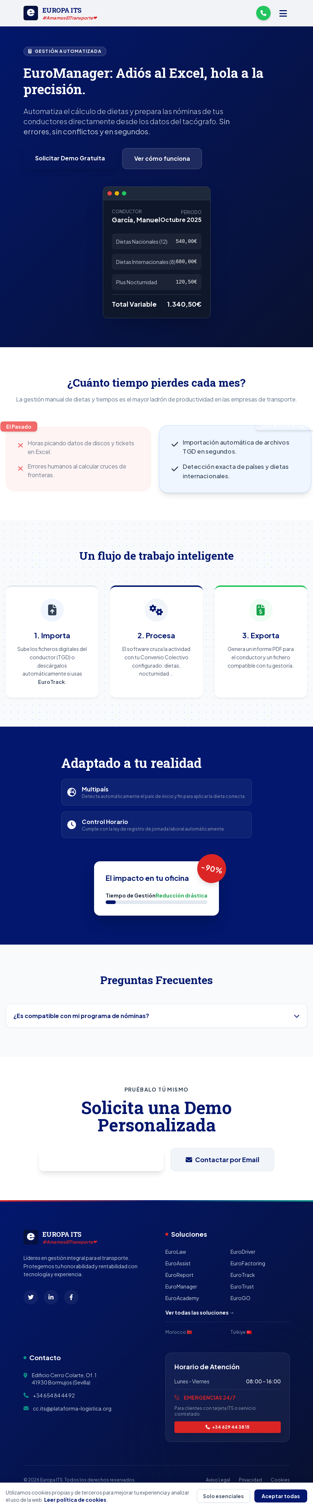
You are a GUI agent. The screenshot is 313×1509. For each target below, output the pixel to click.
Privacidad (250, 1480)
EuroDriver (242, 1251)
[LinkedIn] (51, 1297)
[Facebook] (71, 1297)
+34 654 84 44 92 (54, 1395)
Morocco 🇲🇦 (178, 1332)
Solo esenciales (223, 1496)
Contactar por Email (222, 1159)
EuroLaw (175, 1251)
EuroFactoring (247, 1263)
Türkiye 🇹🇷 (241, 1332)
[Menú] (283, 13)
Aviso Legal (218, 1480)
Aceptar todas (281, 1496)
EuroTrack (242, 1274)
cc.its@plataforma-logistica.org (72, 1408)
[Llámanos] (263, 13)
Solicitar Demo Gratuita (70, 158)
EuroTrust (242, 1286)
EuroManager (181, 1286)
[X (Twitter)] (31, 1297)
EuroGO (240, 1298)
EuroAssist (178, 1263)
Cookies (280, 1480)
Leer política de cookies (75, 1499)
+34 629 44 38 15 (227, 1427)
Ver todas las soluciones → (199, 1312)
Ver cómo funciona (162, 158)
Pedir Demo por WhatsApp (101, 1159)
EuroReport (179, 1274)
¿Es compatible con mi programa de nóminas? (156, 1016)
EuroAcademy (182, 1298)
